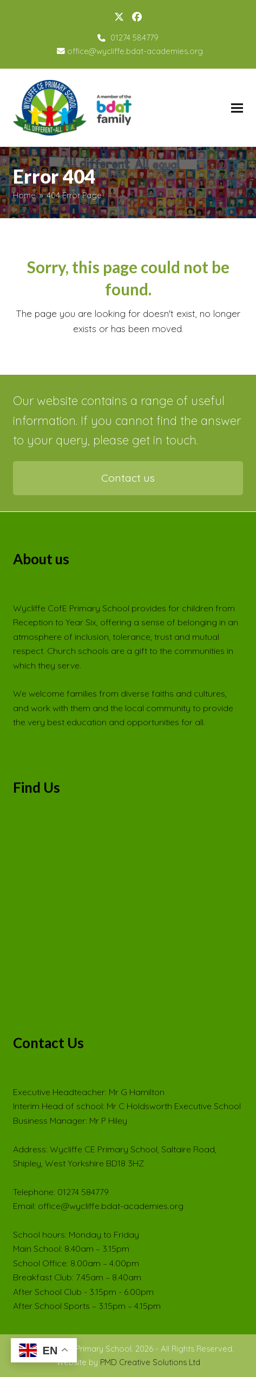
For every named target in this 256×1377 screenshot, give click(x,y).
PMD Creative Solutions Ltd (150, 1362)
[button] (237, 107)
